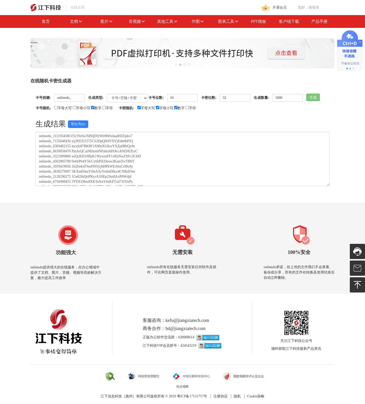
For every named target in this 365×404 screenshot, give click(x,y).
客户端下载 (289, 21)
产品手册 (319, 21)
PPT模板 (258, 21)
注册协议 (220, 396)
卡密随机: (126, 108)
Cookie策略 (255, 396)
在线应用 (57, 7)
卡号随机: (43, 108)
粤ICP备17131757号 (192, 396)
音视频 (137, 21)
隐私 (237, 396)
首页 (46, 21)
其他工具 (167, 21)
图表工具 (228, 21)
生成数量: (261, 98)
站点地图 (182, 386)
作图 (198, 21)
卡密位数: (208, 98)
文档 (76, 21)
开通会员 (274, 8)
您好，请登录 (308, 7)
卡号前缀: (43, 98)
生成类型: (96, 98)
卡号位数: (156, 98)
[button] (176, 65)
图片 (106, 21)
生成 (313, 97)
